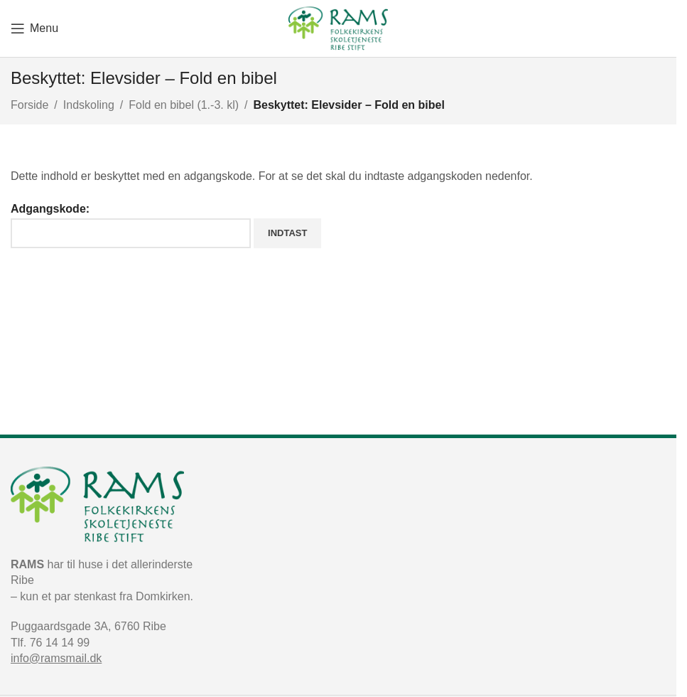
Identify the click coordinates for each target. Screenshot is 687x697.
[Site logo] (338, 27)
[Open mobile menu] (34, 28)
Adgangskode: (131, 225)
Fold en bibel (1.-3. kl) (184, 105)
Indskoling (88, 105)
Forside (29, 105)
